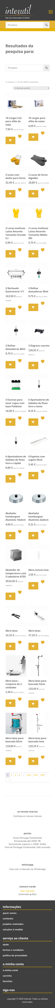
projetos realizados (13, 924)
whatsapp (27, 864)
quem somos (10, 913)
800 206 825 (27, 891)
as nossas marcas (27, 811)
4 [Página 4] (19, 775)
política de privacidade (15, 955)
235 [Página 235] (35, 775)
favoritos (7, 981)
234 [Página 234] (29, 775)
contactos (8, 918)
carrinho (7, 975)
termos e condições (13, 950)
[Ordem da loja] (31, 88)
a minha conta (10, 970)
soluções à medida (13, 929)
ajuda (6, 944)
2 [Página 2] (11, 775)
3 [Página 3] (15, 775)
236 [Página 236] (42, 775)
